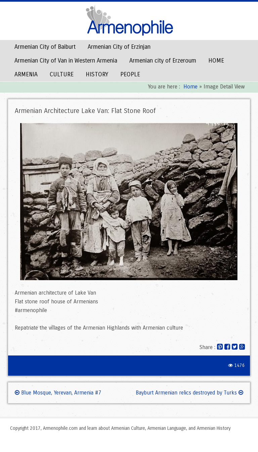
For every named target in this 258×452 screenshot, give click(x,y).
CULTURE (62, 74)
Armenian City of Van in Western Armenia (65, 60)
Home (190, 86)
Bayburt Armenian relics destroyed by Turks (189, 392)
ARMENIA (26, 74)
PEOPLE (130, 74)
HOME (216, 60)
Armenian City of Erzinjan (119, 46)
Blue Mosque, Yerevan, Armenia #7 (58, 392)
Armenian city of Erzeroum (162, 60)
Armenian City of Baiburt (45, 46)
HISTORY (97, 74)
